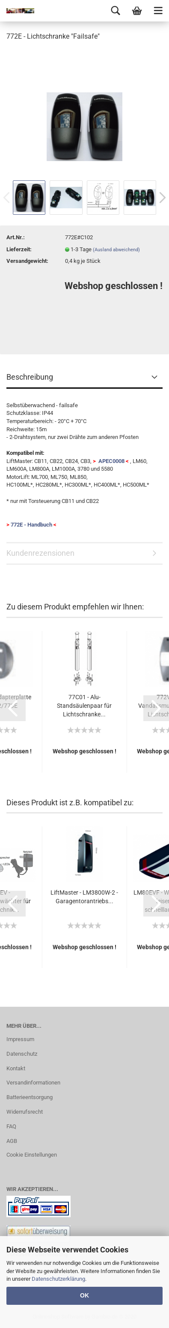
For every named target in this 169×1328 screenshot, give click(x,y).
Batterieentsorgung (29, 1097)
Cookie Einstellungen (31, 1154)
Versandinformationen (33, 1082)
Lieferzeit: (19, 249)
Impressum (20, 1039)
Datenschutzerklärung (58, 1279)
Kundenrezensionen (40, 552)
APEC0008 (111, 461)
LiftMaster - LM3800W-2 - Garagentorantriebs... (84, 897)
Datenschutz (21, 1054)
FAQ (11, 1126)
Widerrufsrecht (24, 1112)
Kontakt (15, 1068)
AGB (11, 1141)
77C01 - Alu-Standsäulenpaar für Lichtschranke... (84, 706)
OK (84, 1295)
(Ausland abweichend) (116, 250)
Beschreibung (29, 376)
